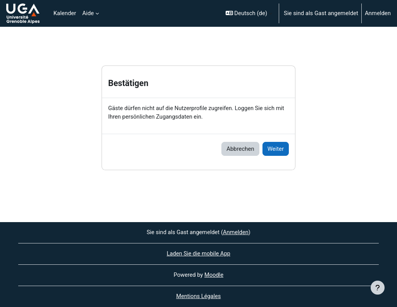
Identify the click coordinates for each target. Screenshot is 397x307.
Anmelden (378, 13)
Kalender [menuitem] (65, 13)
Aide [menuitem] (88, 13)
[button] (249, 13)
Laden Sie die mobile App (198, 253)
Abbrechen (240, 148)
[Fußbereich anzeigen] (378, 288)
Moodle (214, 275)
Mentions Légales (198, 296)
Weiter (276, 148)
